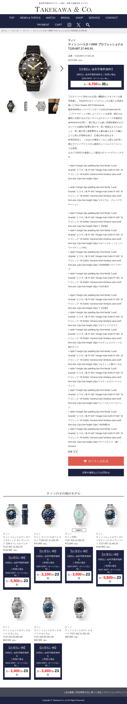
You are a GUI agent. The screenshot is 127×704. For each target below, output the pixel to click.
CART (58, 24)
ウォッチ (15, 31)
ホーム (4, 31)
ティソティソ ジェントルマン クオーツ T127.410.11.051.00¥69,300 (79, 616)
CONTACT (112, 17)
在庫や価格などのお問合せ (96, 472)
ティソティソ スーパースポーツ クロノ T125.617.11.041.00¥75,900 (48, 542)
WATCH (50, 17)
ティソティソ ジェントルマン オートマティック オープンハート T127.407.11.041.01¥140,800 (110, 544)
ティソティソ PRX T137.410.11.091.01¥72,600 (79, 542)
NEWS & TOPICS (30, 17)
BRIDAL (65, 17)
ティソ (26, 31)
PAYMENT (43, 24)
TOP (11, 17)
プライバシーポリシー (114, 692)
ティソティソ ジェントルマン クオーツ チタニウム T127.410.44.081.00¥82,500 (17, 637)
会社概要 (69, 692)
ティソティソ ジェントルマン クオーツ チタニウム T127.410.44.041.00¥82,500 (48, 637)
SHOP (79, 17)
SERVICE (94, 17)
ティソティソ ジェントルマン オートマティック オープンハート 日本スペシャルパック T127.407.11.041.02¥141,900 (17, 545)
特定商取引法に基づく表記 (89, 692)
